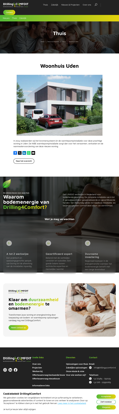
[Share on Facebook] (15, 153)
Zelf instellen (106, 402)
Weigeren (106, 407)
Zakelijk (54, 5)
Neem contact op (18, 328)
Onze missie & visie (75, 371)
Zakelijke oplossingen (76, 368)
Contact (9, 12)
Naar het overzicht (24, 161)
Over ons (87, 5)
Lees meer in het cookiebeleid (72, 403)
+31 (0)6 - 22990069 (100, 382)
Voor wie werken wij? (76, 375)
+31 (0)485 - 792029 (100, 379)
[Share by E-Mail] (33, 153)
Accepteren (106, 396)
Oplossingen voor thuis (77, 364)
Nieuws (6, 18)
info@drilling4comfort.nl (102, 368)
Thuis (45, 5)
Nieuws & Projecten (70, 5)
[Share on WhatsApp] (29, 153)
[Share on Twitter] (20, 153)
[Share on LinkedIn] (24, 153)
